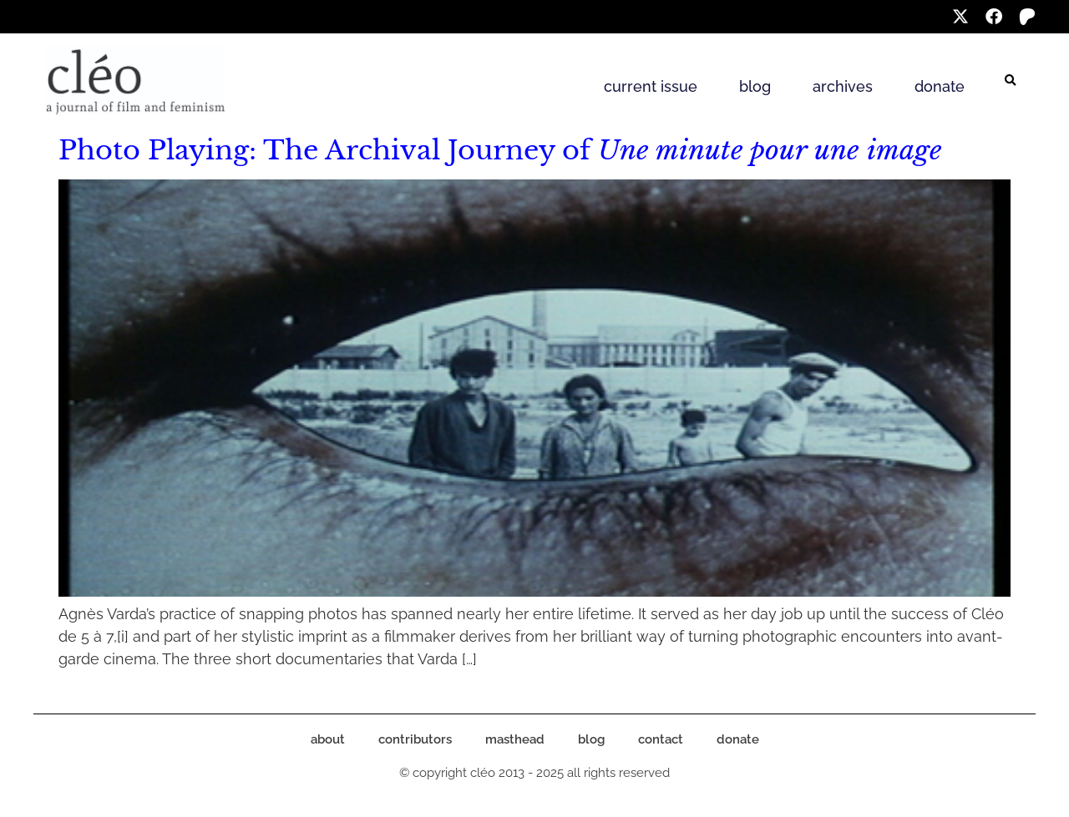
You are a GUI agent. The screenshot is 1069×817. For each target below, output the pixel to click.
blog (755, 86)
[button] (1010, 80)
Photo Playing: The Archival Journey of (500, 150)
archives (843, 86)
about (328, 739)
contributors (415, 739)
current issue (650, 86)
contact (660, 739)
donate (939, 86)
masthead (515, 739)
